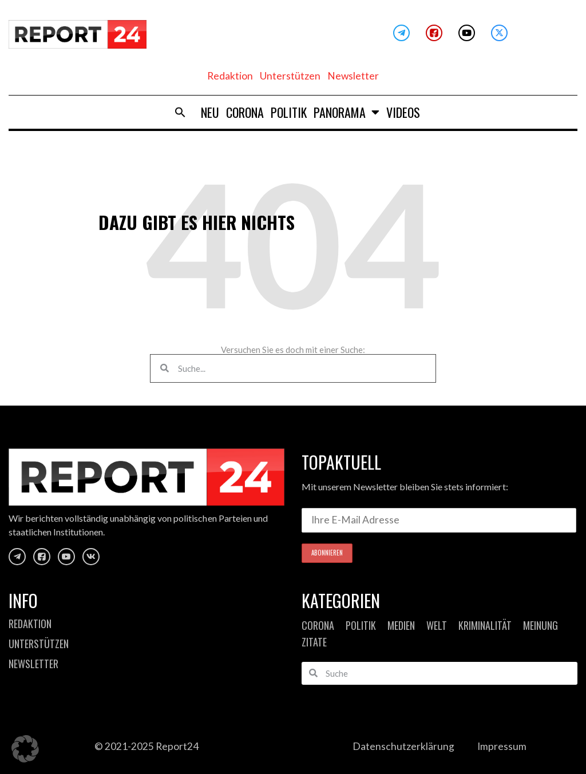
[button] (25, 749)
